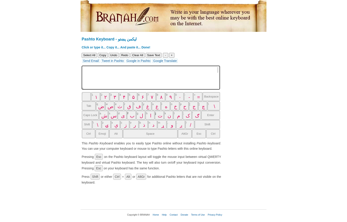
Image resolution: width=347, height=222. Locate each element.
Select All (89, 55)
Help (164, 214)
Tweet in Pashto (113, 61)
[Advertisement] (247, 102)
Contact (174, 214)
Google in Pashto (138, 61)
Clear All (137, 55)
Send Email (91, 61)
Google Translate (165, 61)
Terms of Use (198, 214)
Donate (184, 214)
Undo (113, 55)
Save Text (153, 55)
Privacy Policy (215, 214)
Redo (124, 55)
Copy (102, 55)
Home (156, 214)
